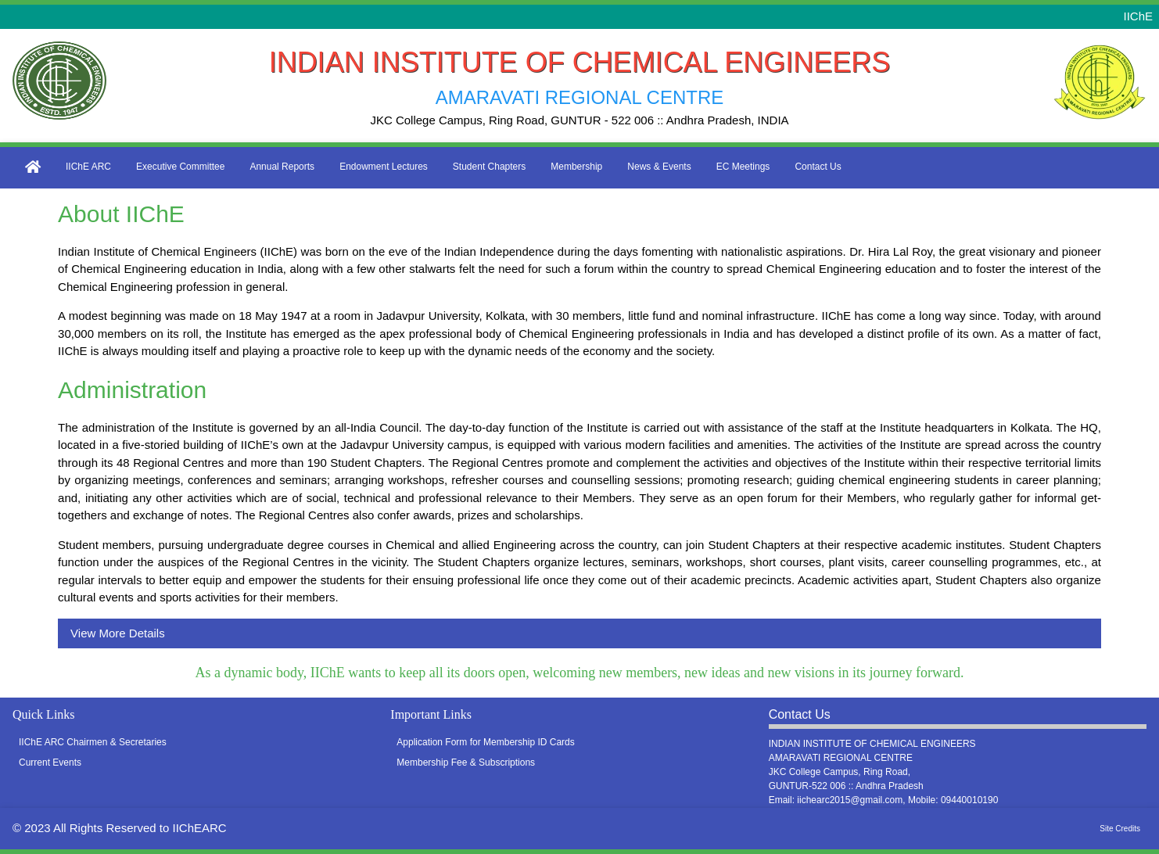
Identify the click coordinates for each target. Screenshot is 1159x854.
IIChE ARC (88, 166)
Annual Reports (281, 166)
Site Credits (1120, 828)
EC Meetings (743, 166)
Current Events (50, 762)
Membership (576, 166)
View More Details (117, 633)
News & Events (659, 166)
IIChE (1138, 16)
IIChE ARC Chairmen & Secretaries (93, 742)
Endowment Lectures (383, 166)
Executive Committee (180, 166)
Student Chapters (489, 166)
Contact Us (818, 166)
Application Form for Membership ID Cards (485, 742)
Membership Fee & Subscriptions (465, 762)
